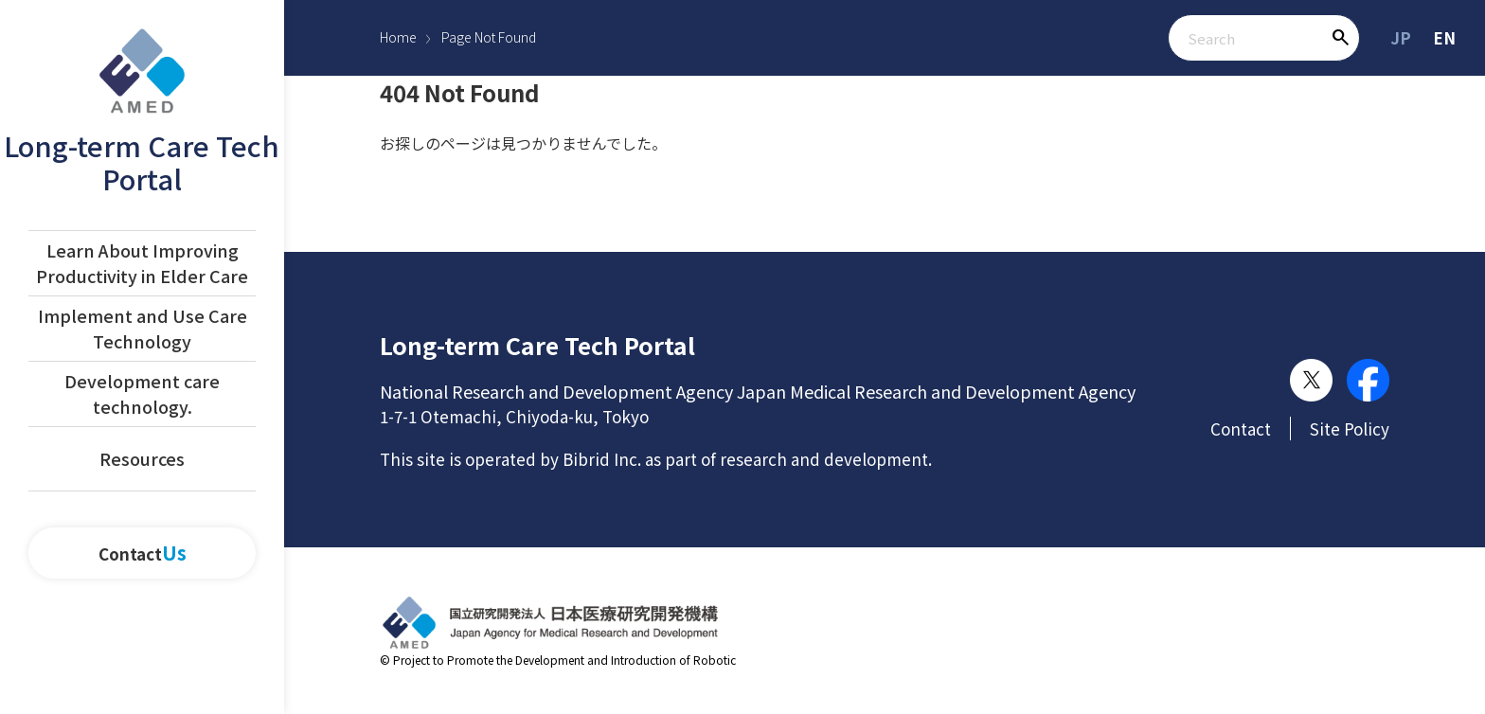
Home (398, 36)
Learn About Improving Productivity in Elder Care (142, 263)
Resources (142, 458)
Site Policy (1349, 428)
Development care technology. (142, 393)
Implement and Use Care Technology (142, 328)
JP (1400, 37)
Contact (142, 553)
